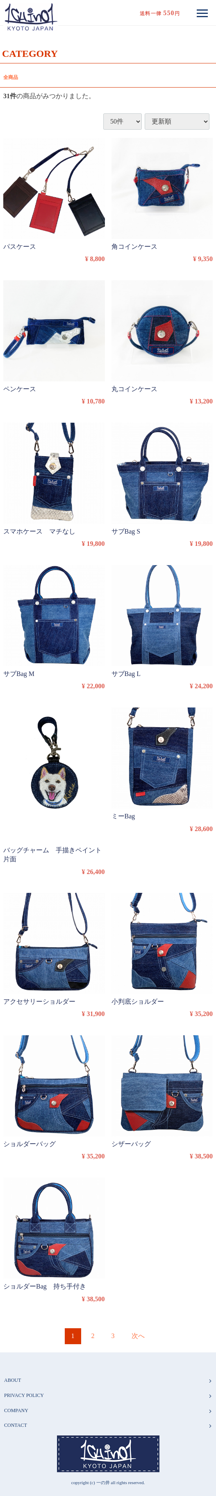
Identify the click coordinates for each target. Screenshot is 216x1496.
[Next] (138, 1336)
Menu (204, 9)
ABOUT (108, 1380)
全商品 (10, 77)
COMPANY (108, 1410)
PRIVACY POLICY (108, 1395)
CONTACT (108, 1425)
